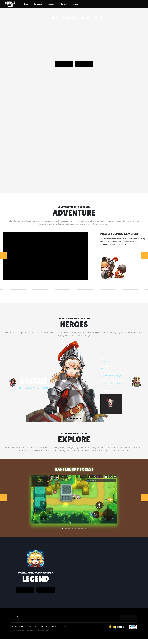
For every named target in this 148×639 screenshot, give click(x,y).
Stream (64, 4)
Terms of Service (17, 626)
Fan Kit (63, 626)
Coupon (51, 4)
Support (76, 4)
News (26, 4)
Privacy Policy (32, 626)
